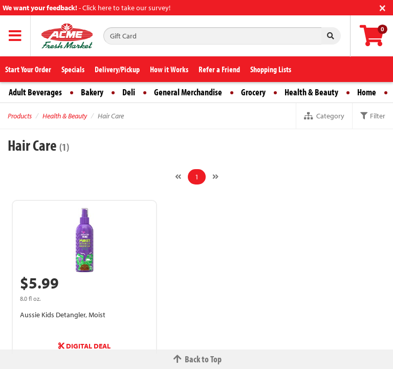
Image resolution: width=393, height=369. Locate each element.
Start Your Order (28, 69)
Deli (128, 92)
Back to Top (196, 359)
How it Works (169, 69)
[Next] (215, 176)
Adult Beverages (35, 92)
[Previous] (178, 176)
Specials (72, 69)
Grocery (253, 92)
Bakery (92, 92)
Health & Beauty (311, 92)
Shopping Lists (270, 69)
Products (20, 115)
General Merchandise (188, 92)
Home (366, 92)
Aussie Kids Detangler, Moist (62, 314)
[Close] (382, 7)
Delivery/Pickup (117, 69)
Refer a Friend (219, 69)
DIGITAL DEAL (84, 346)
